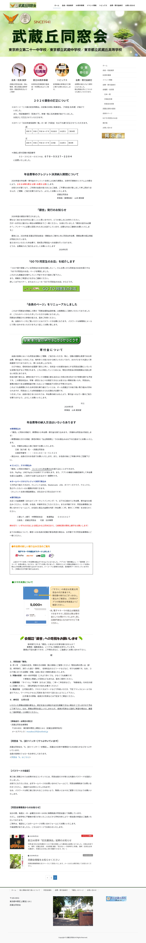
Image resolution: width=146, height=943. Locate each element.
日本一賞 (107, 94)
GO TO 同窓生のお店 (110, 118)
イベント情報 (87, 836)
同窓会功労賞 (109, 104)
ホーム (105, 65)
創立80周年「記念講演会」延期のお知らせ (50, 840)
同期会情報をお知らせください (44, 859)
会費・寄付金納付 (109, 85)
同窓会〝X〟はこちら (20, 757)
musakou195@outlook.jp (37, 731)
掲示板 (105, 123)
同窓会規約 (47, 890)
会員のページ (107, 113)
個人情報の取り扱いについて (30, 890)
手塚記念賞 (108, 99)
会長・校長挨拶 (108, 70)
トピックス (88, 855)
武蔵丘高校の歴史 (109, 108)
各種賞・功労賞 (108, 89)
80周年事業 (107, 75)
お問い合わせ (107, 127)
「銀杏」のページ (77, 890)
